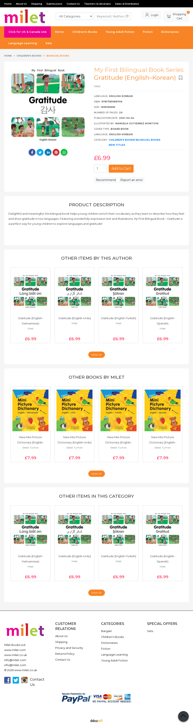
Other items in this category (96, 496)
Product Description (96, 204)
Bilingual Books (148, 139)
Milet (31, 328)
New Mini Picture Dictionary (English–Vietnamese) (30, 442)
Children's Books (121, 139)
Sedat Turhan (30, 447)
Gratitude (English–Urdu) (74, 318)
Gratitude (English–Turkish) (118, 318)
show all (97, 354)
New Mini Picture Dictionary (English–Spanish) (162, 442)
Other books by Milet (97, 377)
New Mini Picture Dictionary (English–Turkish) (118, 442)
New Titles (117, 144)
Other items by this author (96, 258)
